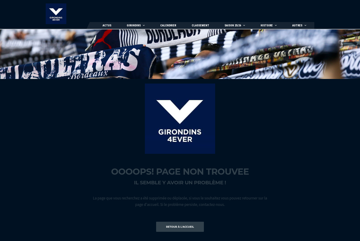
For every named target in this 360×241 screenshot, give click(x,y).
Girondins (134, 25)
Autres (297, 25)
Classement (200, 25)
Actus (107, 25)
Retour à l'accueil (180, 226)
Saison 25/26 (233, 25)
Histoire (267, 25)
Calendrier (168, 25)
